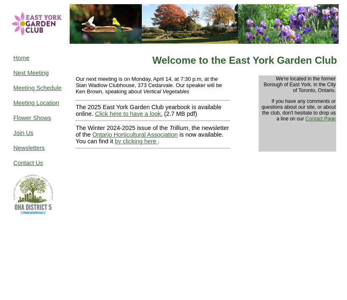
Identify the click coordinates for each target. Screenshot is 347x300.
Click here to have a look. (129, 113)
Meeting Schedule (37, 88)
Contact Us (28, 163)
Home (21, 58)
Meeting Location (36, 103)
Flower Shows (32, 118)
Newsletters (29, 148)
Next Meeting (31, 73)
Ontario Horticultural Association (135, 134)
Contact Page (320, 119)
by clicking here (136, 141)
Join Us (23, 133)
